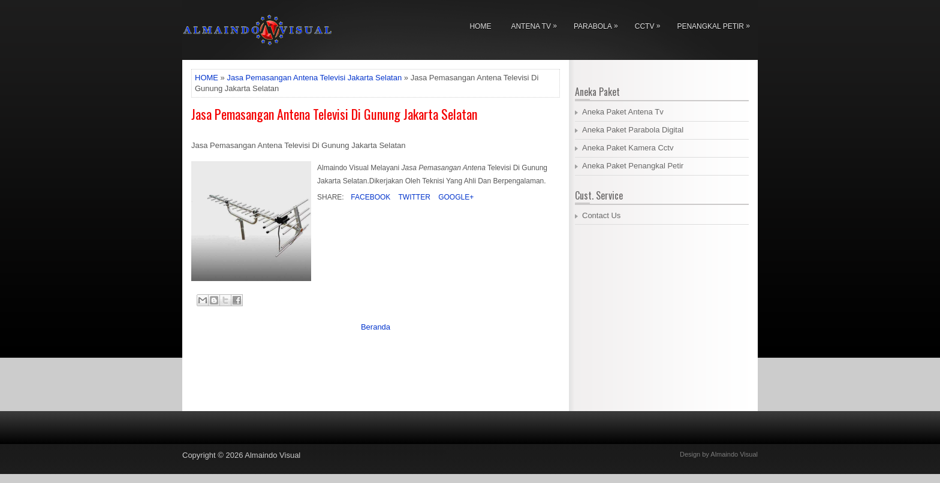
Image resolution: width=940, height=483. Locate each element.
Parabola (599, 24)
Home (480, 26)
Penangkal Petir (716, 24)
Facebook (369, 197)
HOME (206, 77)
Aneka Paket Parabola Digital (632, 129)
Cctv (651, 24)
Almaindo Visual (272, 455)
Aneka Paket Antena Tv (623, 111)
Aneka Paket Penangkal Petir (632, 165)
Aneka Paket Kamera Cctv (627, 147)
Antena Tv (536, 24)
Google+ (455, 197)
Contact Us (601, 215)
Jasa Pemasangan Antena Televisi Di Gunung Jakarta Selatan (334, 114)
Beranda (375, 326)
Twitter (413, 197)
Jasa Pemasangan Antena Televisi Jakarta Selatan (314, 77)
